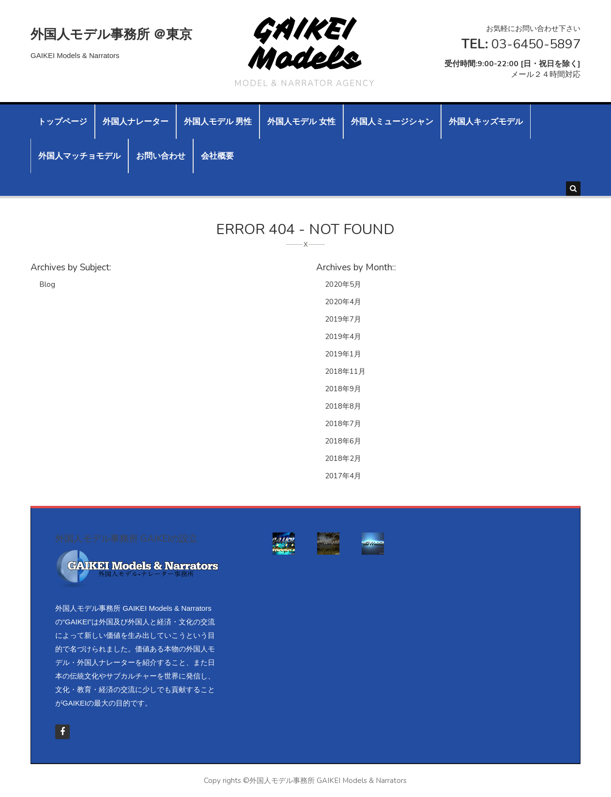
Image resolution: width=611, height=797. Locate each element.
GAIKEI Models (304, 44)
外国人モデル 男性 (218, 121)
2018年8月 (343, 406)
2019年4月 (343, 336)
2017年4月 (343, 476)
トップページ (62, 121)
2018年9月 (343, 389)
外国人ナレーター (135, 121)
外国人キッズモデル (486, 121)
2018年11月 (345, 371)
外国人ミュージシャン (392, 121)
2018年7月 (343, 423)
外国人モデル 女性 (301, 121)
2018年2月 (343, 458)
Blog (47, 284)
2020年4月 (343, 302)
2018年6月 (343, 441)
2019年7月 (343, 319)
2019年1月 (343, 354)
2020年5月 (343, 284)
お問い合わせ (160, 156)
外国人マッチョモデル (79, 156)
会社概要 (217, 156)
